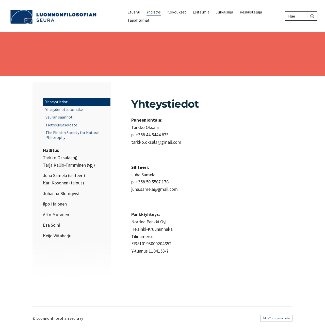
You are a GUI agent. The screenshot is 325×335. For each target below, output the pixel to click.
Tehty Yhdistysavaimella (276, 318)
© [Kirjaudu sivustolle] (34, 318)
